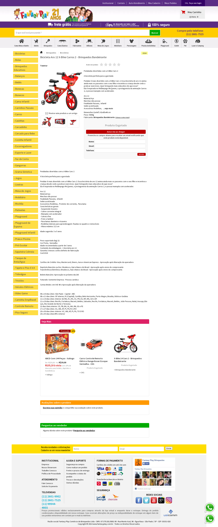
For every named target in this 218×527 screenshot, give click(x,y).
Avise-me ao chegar (116, 131)
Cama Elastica (62, 46)
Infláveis (89, 46)
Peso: (86, 115)
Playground (165, 46)
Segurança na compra (75, 464)
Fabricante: (89, 117)
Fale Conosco (47, 483)
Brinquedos (48, 46)
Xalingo (50, 374)
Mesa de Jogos (103, 46)
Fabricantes (77, 46)
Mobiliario (118, 46)
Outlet (176, 46)
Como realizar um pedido (76, 467)
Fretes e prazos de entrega (77, 470)
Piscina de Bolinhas (148, 46)
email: (122, 449)
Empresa (45, 464)
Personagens (131, 46)
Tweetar (43, 65)
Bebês (36, 46)
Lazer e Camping (198, 46)
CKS (82, 372)
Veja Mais (46, 321)
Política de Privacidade (51, 473)
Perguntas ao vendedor (54, 425)
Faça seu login (195, 3)
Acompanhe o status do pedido (76, 475)
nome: (76, 449)
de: (46, 362)
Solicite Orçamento (50, 486)
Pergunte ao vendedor (84, 430)
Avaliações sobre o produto (56, 402)
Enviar (168, 448)
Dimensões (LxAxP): (92, 112)
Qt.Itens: (192, 17)
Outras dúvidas (72, 482)
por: (57, 363)
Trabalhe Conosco (49, 470)
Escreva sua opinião (52, 407)
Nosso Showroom (49, 467)
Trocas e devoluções (75, 479)
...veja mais (108, 108)
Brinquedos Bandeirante (104, 117)
